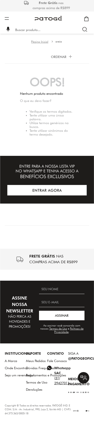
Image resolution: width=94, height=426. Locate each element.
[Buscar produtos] (85, 30)
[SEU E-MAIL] (61, 302)
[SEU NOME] (61, 289)
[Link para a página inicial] (39, 42)
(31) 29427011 (61, 380)
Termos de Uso (58, 328)
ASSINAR (62, 315)
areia (58, 41)
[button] (8, 30)
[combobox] (50, 30)
